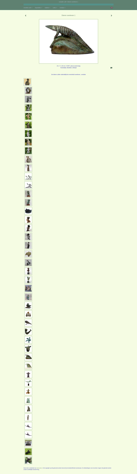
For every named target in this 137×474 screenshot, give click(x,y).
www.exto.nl (39, 468)
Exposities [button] (38, 7)
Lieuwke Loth (62, 2)
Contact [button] (62, 7)
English (112, 7)
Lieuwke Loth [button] (28, 7)
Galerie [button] (47, 7)
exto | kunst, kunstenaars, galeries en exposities (29, 2)
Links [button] (55, 7)
